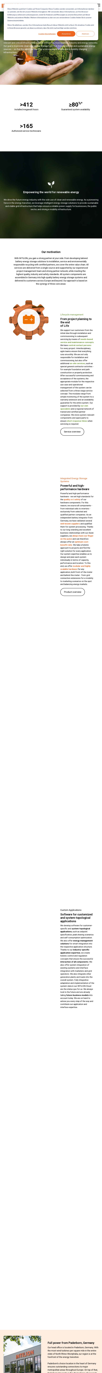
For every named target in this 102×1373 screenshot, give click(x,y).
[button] (98, 5)
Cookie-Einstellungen (47, 34)
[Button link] (72, 432)
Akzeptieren (66, 34)
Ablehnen (85, 34)
